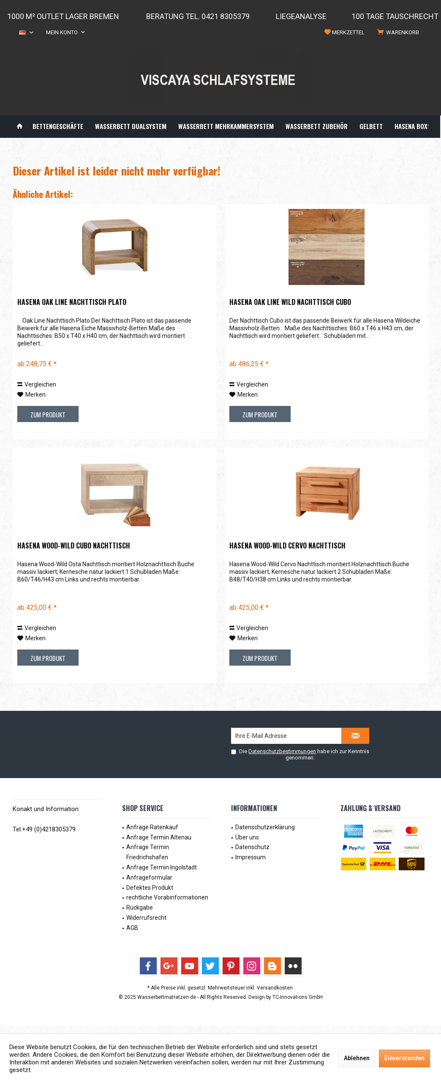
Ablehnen (357, 1058)
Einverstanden (404, 1058)
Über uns (247, 837)
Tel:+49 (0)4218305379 (44, 829)
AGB (132, 927)
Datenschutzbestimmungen (282, 751)
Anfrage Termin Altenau (158, 837)
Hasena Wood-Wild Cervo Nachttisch (287, 546)
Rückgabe (139, 907)
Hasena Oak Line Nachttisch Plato (71, 302)
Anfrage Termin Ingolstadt (161, 867)
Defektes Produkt (149, 887)
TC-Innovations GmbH (297, 997)
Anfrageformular (149, 877)
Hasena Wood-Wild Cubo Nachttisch (73, 546)
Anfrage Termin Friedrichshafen (147, 852)
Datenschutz (252, 847)
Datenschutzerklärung (265, 827)
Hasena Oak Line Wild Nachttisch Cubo (290, 302)
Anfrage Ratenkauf (152, 827)
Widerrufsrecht (146, 917)
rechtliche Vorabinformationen (167, 897)
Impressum (250, 857)
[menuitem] (399, 33)
